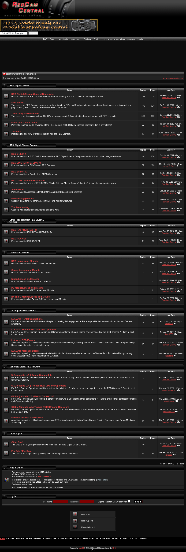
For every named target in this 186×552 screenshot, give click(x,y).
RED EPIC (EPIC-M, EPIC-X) (26, 163)
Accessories (18, 189)
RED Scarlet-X (19, 171)
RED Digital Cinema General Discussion (32, 94)
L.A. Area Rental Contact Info (27, 319)
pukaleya (169, 355)
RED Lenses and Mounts (24, 261)
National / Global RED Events (27, 417)
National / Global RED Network (25, 367)
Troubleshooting (20, 207)
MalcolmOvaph (44, 476)
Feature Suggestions (22, 198)
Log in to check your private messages (118, 39)
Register (87, 39)
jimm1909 (169, 334)
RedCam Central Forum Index (21, 74)
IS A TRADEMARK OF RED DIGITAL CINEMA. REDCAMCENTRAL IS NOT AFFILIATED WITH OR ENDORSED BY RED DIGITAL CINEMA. (76, 538)
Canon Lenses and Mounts (25, 270)
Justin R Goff (168, 166)
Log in (140, 39)
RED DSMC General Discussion (28, 180)
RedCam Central (169, 97)
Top (93, 550)
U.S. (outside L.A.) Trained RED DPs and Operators (38, 385)
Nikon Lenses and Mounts (25, 279)
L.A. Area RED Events (23, 340)
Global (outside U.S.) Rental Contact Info (33, 396)
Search (53, 39)
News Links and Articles (24, 122)
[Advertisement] (15, 58)
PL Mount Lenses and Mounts (27, 288)
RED (2, 538)
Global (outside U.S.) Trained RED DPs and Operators (40, 407)
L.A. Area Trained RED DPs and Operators (34, 329)
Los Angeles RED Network (23, 310)
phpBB (81, 548)
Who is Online (17, 468)
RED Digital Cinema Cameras (24, 145)
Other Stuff (17, 442)
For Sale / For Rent (21, 451)
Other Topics (16, 433)
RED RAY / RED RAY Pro (24, 229)
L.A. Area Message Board (25, 351)
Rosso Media (168, 412)
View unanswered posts (173, 78)
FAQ (45, 39)
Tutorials (16, 131)
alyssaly (169, 454)
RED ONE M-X (19, 154)
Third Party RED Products (25, 113)
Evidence (169, 323)
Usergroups (76, 39)
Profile (96, 39)
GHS (114, 548)
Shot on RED (18, 102)
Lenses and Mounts (19, 252)
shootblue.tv (169, 401)
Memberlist (63, 39)
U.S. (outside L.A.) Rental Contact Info (31, 375)
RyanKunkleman (169, 390)
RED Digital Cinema (19, 85)
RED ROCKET (18, 238)
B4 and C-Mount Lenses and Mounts (31, 296)
